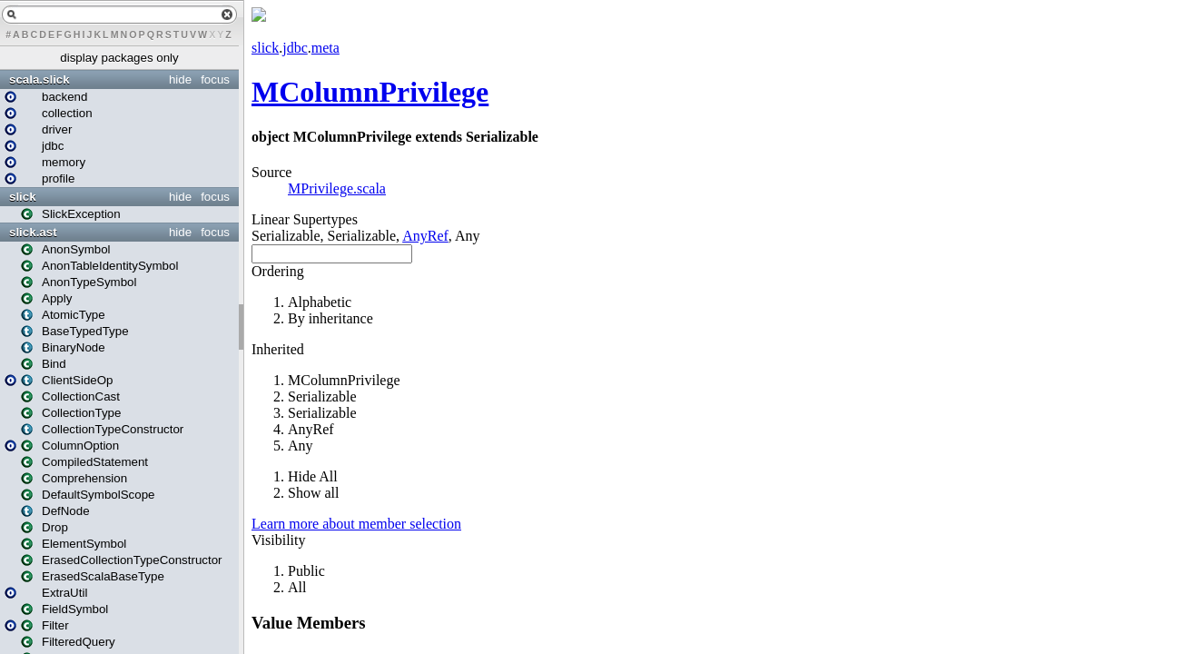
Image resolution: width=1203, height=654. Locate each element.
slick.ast (33, 232)
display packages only (119, 57)
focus (215, 79)
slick (22, 196)
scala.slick (39, 79)
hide (180, 79)
